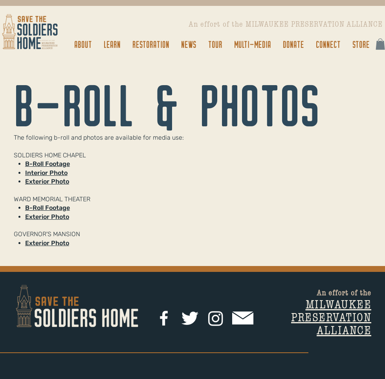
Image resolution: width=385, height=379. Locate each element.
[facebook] (164, 318)
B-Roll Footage (47, 164)
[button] (83, 44)
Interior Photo (46, 173)
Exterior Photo (47, 181)
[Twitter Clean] (190, 318)
